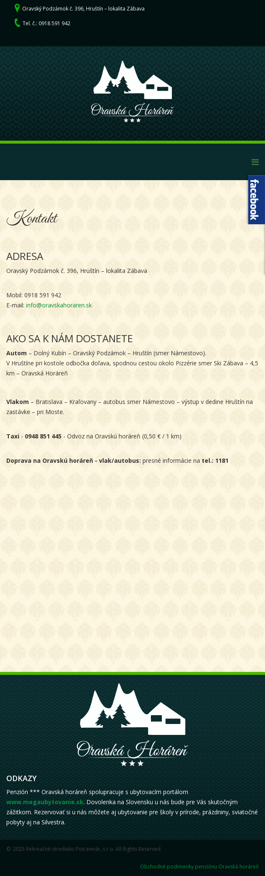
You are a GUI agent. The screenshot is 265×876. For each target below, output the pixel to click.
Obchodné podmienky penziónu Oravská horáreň (199, 866)
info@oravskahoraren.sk (59, 305)
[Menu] (255, 162)
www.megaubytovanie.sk (44, 802)
